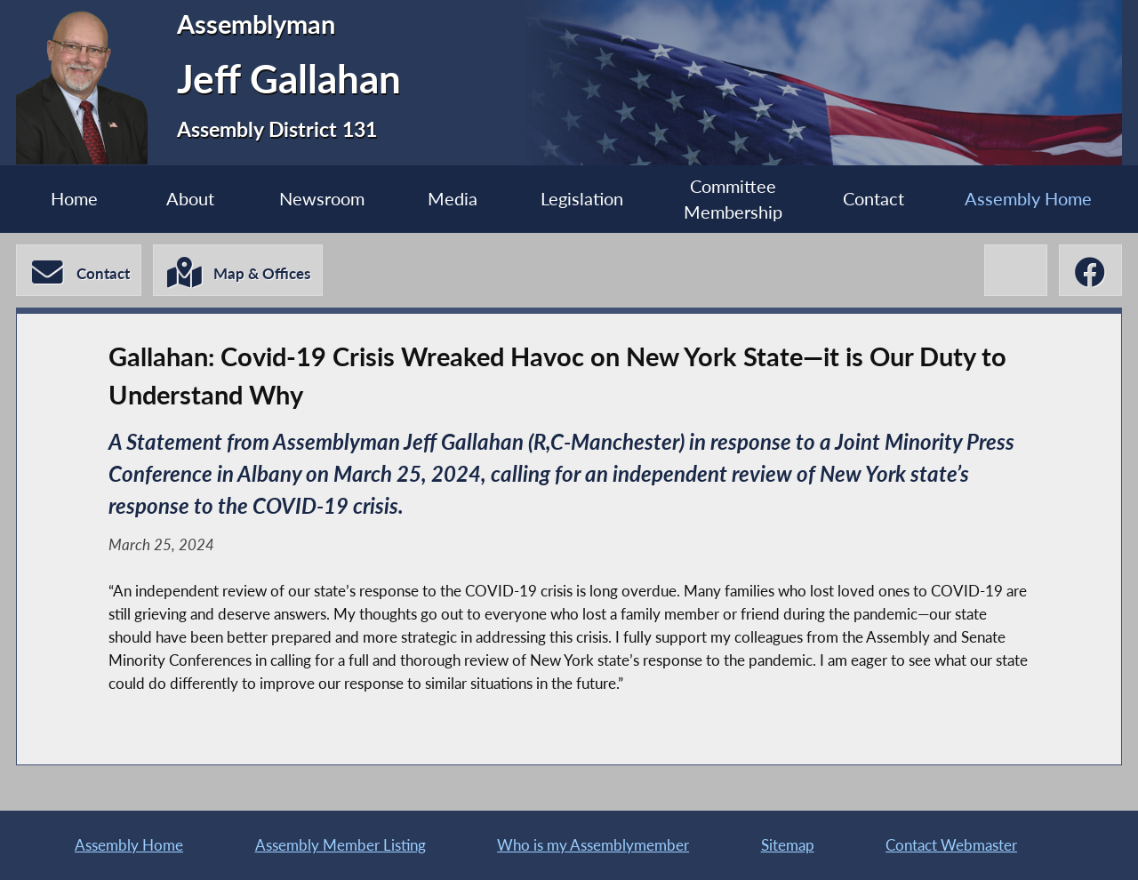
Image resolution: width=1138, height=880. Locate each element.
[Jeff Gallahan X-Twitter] (1015, 270)
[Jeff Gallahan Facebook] (1090, 270)
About (190, 198)
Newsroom (322, 198)
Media (452, 198)
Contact (873, 198)
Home (74, 198)
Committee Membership (733, 199)
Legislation (582, 198)
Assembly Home (1028, 198)
